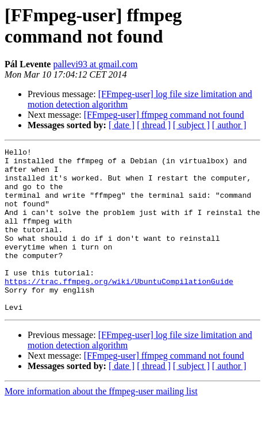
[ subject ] (191, 125)
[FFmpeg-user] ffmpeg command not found (164, 115)
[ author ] (229, 125)
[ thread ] (154, 125)
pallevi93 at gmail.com (95, 64)
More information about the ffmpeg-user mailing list (101, 424)
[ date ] (122, 125)
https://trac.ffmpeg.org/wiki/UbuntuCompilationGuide (119, 309)
